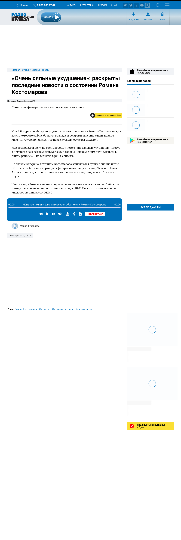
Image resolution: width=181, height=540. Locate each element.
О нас (114, 5)
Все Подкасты (151, 207)
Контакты (71, 5)
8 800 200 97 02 (46, 5)
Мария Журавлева (30, 226)
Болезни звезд (84, 309)
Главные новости (40, 70)
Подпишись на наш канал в (108, 115)
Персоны (148, 20)
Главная (16, 70)
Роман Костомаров (26, 309)
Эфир (162, 20)
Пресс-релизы (87, 5)
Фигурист (45, 309)
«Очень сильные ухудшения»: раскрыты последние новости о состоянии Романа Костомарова (66, 85)
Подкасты (134, 20)
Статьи (26, 70)
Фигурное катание (63, 309)
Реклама (102, 5)
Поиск (157, 5)
